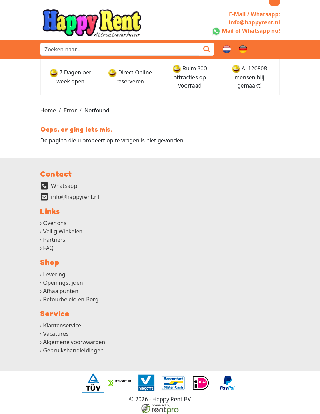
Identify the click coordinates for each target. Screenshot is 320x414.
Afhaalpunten (60, 291)
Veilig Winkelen (62, 231)
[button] (276, 49)
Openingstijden (63, 282)
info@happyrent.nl (75, 197)
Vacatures (56, 333)
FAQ (48, 248)
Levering (54, 274)
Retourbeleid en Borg (71, 299)
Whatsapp (64, 186)
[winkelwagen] (259, 49)
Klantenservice (62, 325)
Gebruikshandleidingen (73, 350)
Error (70, 110)
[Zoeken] (206, 49)
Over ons (55, 223)
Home (48, 110)
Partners (54, 239)
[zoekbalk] (119, 49)
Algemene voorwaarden (74, 342)
